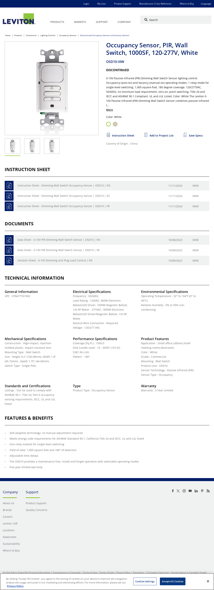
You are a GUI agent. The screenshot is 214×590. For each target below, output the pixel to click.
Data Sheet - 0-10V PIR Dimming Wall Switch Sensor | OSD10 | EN (58, 239)
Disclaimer (138, 572)
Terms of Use (90, 572)
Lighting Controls (47, 35)
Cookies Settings (144, 581)
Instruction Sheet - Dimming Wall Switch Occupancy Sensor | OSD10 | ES (63, 196)
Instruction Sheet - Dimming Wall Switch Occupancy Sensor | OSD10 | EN (63, 185)
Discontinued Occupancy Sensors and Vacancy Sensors (104, 35)
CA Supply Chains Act (158, 572)
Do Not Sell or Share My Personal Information (26, 572)
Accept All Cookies (172, 581)
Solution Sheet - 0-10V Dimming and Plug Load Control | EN (54, 260)
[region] (107, 581)
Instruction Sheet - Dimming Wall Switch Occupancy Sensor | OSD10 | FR (63, 206)
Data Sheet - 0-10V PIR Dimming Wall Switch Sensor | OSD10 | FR (58, 250)
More (109, 110)
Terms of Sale (106, 572)
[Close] (208, 581)
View (195, 185)
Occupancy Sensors (67, 35)
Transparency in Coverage (66, 572)
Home (8, 35)
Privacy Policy (123, 572)
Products (18, 35)
